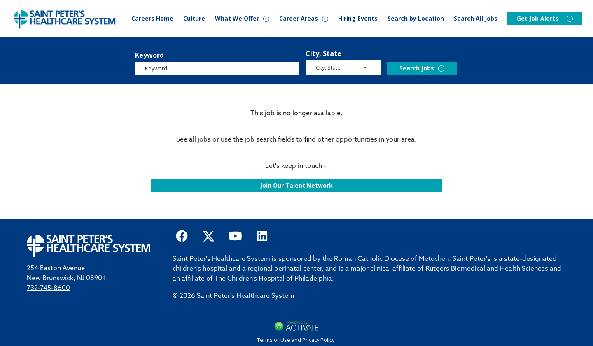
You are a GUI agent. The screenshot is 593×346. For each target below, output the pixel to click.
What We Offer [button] (237, 19)
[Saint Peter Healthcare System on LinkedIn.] (262, 235)
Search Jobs (416, 68)
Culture (194, 18)
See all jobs (193, 140)
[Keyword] (217, 68)
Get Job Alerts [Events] (537, 19)
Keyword (149, 55)
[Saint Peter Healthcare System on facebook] (182, 235)
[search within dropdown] (343, 67)
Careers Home (152, 18)
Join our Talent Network (296, 185)
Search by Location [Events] (416, 18)
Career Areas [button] (298, 19)
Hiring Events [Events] (358, 18)
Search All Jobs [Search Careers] (475, 18)
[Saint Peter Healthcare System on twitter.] (208, 235)
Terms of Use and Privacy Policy (295, 340)
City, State (323, 53)
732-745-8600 (48, 288)
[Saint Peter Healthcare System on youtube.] (235, 235)
